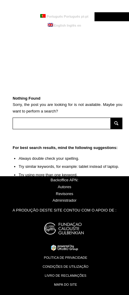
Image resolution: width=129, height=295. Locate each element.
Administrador (64, 200)
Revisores (64, 193)
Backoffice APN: (65, 180)
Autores (64, 187)
